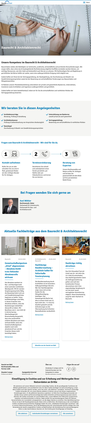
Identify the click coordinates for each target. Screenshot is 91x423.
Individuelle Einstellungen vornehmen (45, 413)
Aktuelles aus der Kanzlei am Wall (45, 345)
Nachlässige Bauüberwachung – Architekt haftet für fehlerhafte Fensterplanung (44, 271)
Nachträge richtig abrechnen (74, 264)
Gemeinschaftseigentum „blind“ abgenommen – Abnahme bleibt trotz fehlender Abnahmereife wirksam (16, 270)
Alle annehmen (68, 413)
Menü (86, 2)
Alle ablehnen (22, 413)
